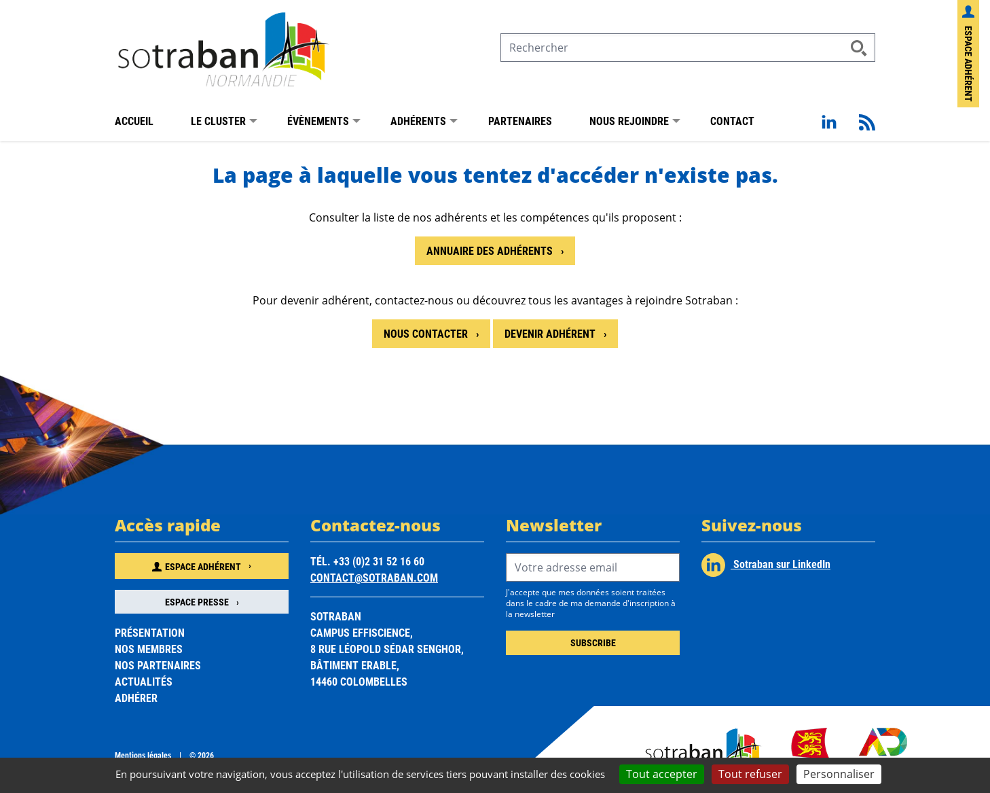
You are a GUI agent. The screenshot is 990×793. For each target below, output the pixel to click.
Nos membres (149, 648)
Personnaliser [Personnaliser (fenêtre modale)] (839, 773)
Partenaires (520, 120)
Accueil (134, 120)
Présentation (150, 632)
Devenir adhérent (551, 333)
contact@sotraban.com (374, 577)
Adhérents (418, 120)
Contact (732, 120)
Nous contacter (427, 333)
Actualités (143, 681)
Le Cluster (218, 120)
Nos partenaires (158, 665)
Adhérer (136, 697)
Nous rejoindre (629, 120)
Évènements (318, 120)
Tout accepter (661, 773)
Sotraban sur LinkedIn (765, 565)
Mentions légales (143, 755)
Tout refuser (750, 773)
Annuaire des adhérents (490, 250)
